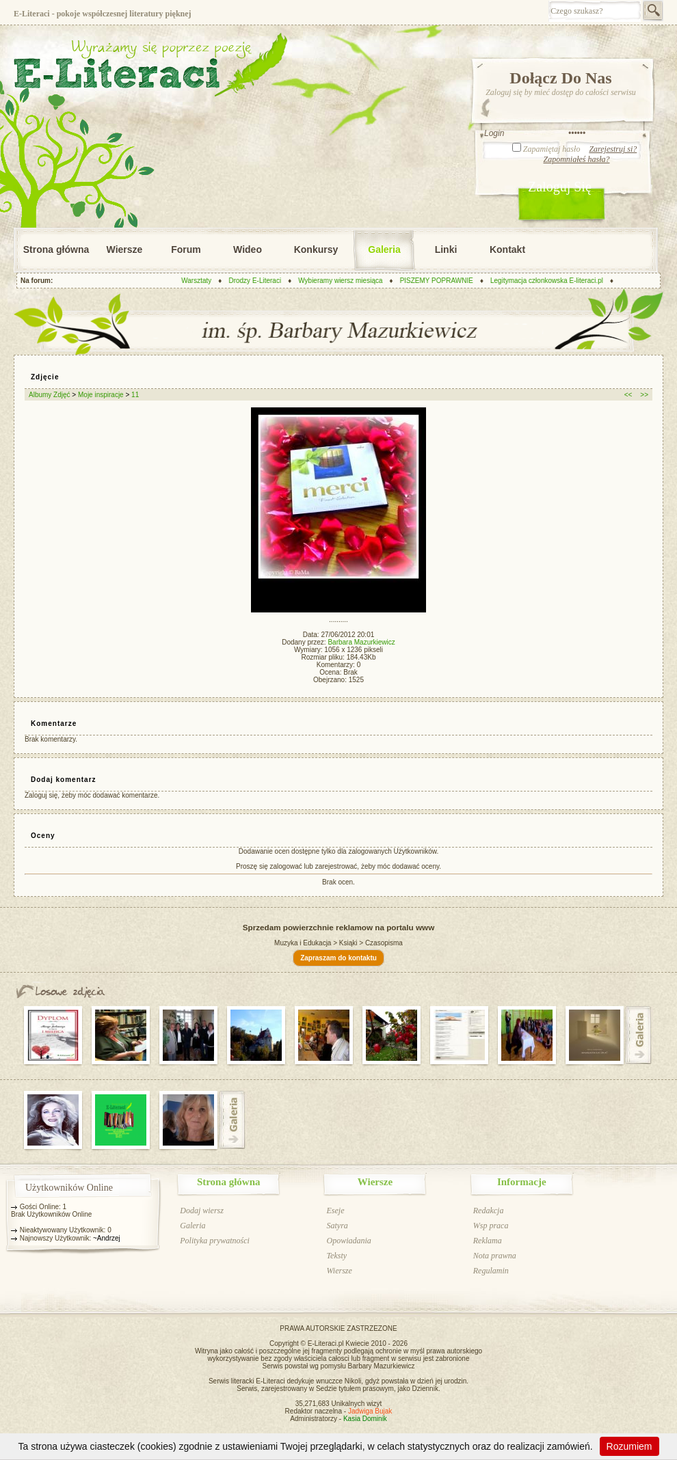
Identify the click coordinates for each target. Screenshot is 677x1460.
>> (644, 394)
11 (135, 394)
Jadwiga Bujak (370, 1411)
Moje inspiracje (101, 394)
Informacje (521, 1181)
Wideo (247, 249)
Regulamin (491, 1270)
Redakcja (488, 1210)
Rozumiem (629, 1446)
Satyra (336, 1225)
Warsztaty (204, 280)
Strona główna (56, 249)
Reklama (487, 1240)
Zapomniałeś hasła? (576, 159)
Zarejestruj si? (613, 149)
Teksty (336, 1255)
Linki (446, 249)
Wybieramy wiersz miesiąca (348, 280)
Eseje (335, 1210)
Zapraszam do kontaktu (338, 958)
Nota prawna (494, 1255)
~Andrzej (106, 1238)
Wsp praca (491, 1225)
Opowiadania (348, 1240)
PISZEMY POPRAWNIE (444, 280)
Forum (186, 249)
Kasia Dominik (365, 1418)
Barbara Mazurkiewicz (361, 642)
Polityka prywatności (215, 1240)
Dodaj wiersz (202, 1210)
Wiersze (125, 249)
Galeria (384, 249)
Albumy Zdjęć (49, 394)
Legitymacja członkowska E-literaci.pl (555, 280)
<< (628, 394)
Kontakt (507, 249)
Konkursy (316, 249)
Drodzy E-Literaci (263, 280)
